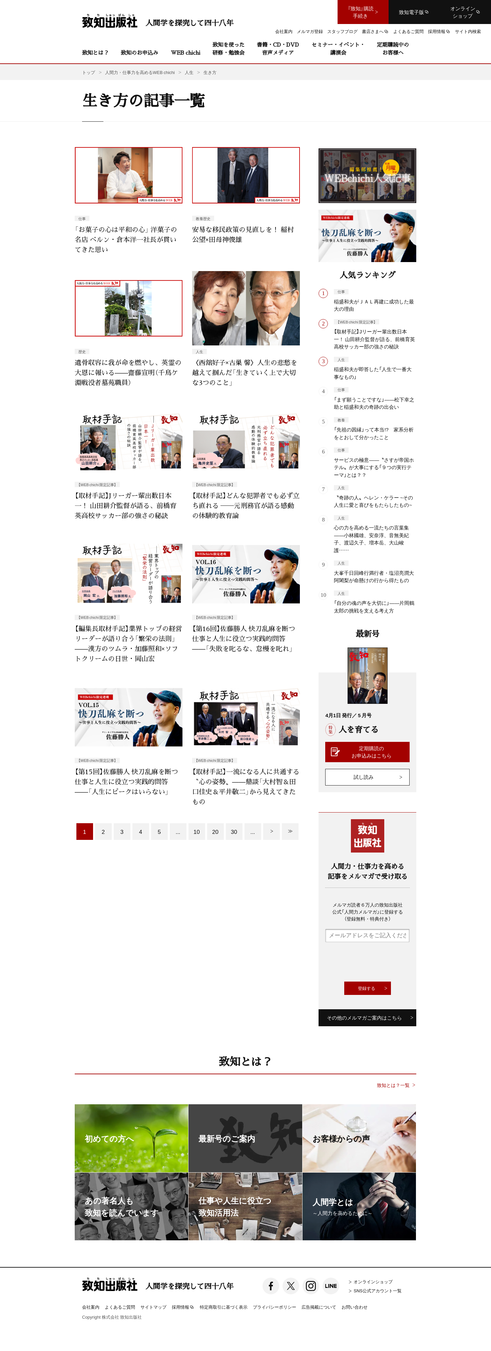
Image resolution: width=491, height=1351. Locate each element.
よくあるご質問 (120, 1307)
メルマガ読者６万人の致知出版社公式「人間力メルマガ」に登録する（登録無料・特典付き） (367, 911)
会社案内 (90, 1307)
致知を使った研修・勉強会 (228, 48)
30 (234, 831)
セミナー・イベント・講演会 (338, 48)
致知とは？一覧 (393, 1085)
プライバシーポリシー (274, 1307)
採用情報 (183, 1307)
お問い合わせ (355, 1307)
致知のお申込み (139, 52)
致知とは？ (95, 52)
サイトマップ (153, 1307)
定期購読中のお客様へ (393, 48)
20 (215, 831)
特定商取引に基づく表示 (224, 1307)
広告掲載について (319, 1307)
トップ (88, 72)
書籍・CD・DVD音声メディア (278, 48)
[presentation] (376, 962)
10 (196, 831)
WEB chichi (185, 52)
